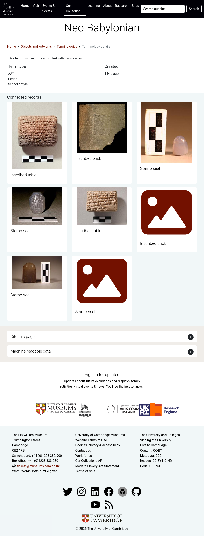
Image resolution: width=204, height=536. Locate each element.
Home (26, 5)
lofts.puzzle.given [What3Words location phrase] (44, 471)
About (107, 6)
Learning (93, 6)
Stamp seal (150, 168)
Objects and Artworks (36, 46)
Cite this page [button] (23, 336)
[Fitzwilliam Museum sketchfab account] (123, 491)
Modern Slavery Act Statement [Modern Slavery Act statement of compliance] (97, 466)
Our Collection (73, 8)
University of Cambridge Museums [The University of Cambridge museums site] (100, 435)
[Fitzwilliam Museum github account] (136, 491)
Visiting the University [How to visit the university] (155, 440)
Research (121, 6)
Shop (135, 6)
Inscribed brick (88, 158)
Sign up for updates (102, 374)
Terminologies (67, 46)
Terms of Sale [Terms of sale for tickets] (85, 471)
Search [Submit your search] (194, 9)
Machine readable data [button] (31, 351)
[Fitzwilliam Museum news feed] (108, 504)
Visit (36, 6)
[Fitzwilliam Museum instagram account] (82, 491)
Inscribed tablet (24, 175)
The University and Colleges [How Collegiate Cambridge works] (160, 435)
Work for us (83, 456)
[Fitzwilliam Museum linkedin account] (109, 491)
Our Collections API (89, 461)
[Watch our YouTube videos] (96, 504)
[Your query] (163, 9)
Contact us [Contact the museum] (83, 450)
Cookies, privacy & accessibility (97, 445)
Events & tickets (48, 8)
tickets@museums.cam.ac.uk (38, 466)
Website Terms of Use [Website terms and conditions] (91, 440)
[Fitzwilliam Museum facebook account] (96, 491)
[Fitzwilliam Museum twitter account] (68, 491)
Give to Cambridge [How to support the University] (153, 445)
